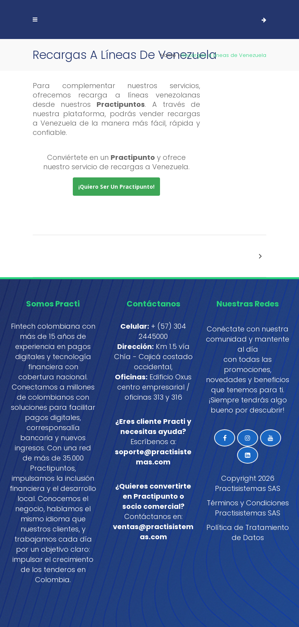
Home (168, 55)
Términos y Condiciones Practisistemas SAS (248, 508)
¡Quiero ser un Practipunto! (116, 186)
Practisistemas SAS (247, 488)
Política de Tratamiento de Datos (247, 532)
